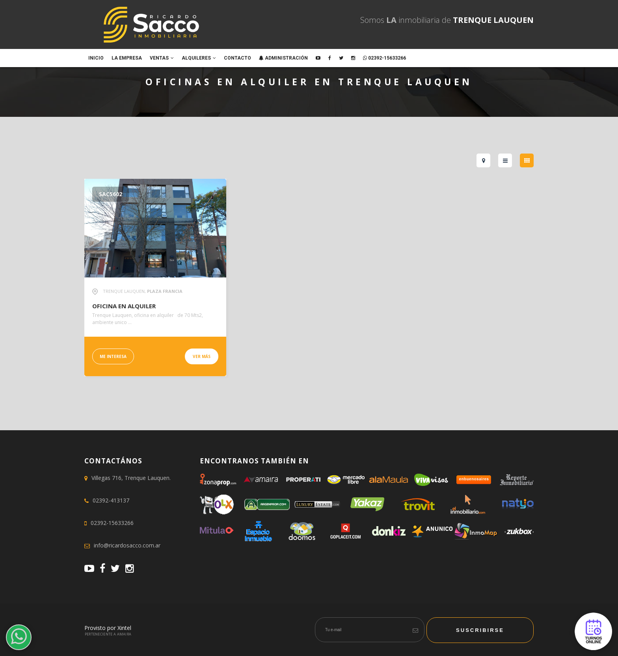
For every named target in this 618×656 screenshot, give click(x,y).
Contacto (237, 58)
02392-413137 (111, 500)
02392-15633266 (384, 58)
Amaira (124, 634)
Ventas (162, 58)
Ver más (201, 356)
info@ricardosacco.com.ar (127, 545)
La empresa (127, 58)
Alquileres (199, 58)
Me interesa (113, 356)
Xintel (124, 628)
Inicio (96, 58)
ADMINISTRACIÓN (283, 58)
